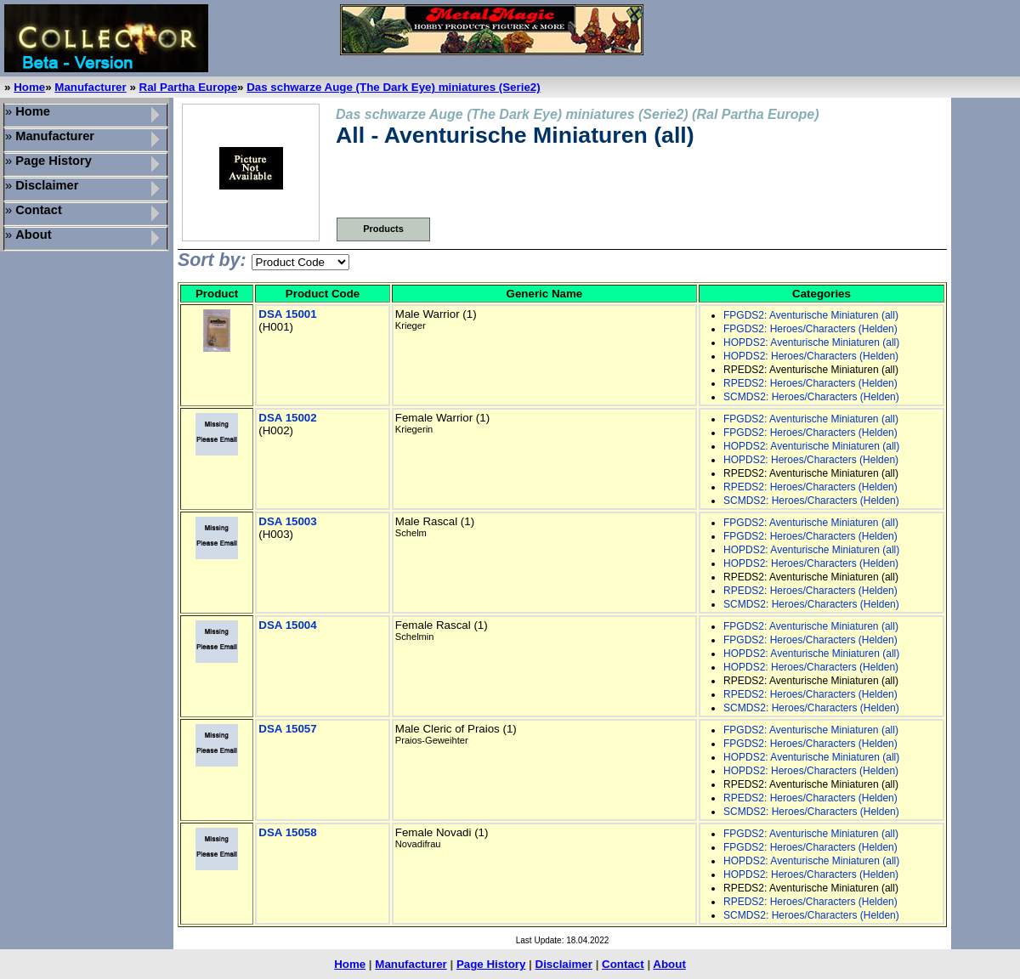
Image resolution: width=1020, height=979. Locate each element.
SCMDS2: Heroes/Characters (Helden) (811, 397)
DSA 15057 (287, 728)
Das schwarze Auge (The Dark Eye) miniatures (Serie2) (393, 87)
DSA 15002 (287, 417)
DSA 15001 (287, 314)
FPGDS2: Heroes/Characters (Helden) (810, 329)
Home (29, 87)
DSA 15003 (287, 521)
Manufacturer (90, 87)
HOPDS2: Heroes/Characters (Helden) (810, 356)
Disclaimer (564, 964)
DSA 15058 (287, 832)
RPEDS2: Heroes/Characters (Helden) (810, 383)
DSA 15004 (287, 625)
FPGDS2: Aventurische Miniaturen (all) (810, 315)
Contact (623, 964)
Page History (490, 964)
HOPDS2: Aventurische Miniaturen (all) (811, 342)
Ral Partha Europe (188, 87)
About (669, 964)
